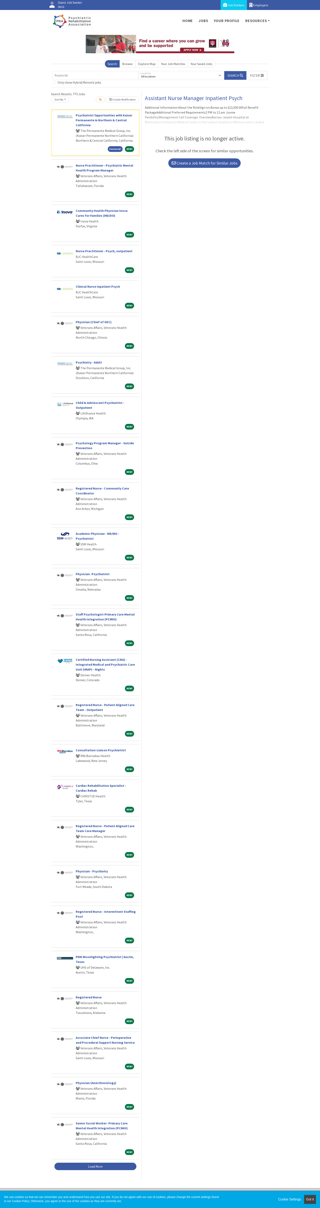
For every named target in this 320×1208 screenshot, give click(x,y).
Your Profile (227, 20)
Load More (95, 1166)
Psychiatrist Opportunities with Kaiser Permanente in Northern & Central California (104, 120)
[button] (257, 75)
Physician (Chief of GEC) (94, 322)
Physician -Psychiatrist (93, 574)
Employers (258, 5)
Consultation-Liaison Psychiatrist (101, 750)
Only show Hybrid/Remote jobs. (80, 82)
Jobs (203, 20)
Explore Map (147, 64)
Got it (310, 1199)
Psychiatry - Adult (89, 362)
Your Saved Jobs (201, 64)
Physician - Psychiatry (92, 871)
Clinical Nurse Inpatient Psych (98, 286)
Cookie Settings (289, 1199)
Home (187, 20)
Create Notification (122, 99)
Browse (127, 64)
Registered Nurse (89, 997)
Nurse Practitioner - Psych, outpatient (104, 251)
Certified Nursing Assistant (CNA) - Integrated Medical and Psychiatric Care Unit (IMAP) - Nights (105, 664)
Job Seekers (233, 5)
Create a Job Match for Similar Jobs (204, 163)
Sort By (58, 99)
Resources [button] (256, 20)
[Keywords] (95, 75)
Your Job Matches (173, 64)
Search (112, 64)
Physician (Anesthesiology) (96, 1083)
